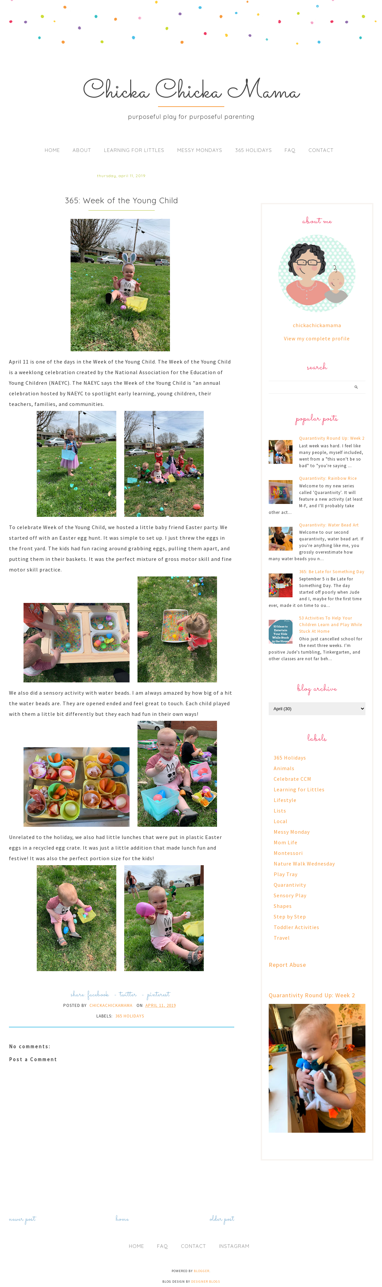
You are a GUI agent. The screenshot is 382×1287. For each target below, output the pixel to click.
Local (281, 821)
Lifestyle (285, 800)
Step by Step (290, 916)
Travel (282, 937)
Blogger (201, 1271)
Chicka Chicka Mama (191, 92)
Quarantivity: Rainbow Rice (328, 478)
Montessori (288, 853)
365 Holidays (253, 150)
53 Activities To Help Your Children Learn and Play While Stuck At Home (330, 624)
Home (52, 150)
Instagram (234, 1246)
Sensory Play (290, 895)
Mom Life (286, 842)
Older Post (222, 1219)
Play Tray (286, 874)
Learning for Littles (134, 150)
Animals (284, 768)
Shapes (283, 906)
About (82, 150)
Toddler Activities (296, 927)
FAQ (290, 150)
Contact (321, 150)
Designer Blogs (205, 1281)
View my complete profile (317, 338)
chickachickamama (317, 325)
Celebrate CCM (292, 778)
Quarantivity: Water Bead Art (329, 525)
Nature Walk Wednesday (304, 863)
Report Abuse (287, 964)
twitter (128, 994)
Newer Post (22, 1219)
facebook (98, 994)
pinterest (158, 994)
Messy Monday (292, 831)
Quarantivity (290, 884)
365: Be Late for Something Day (331, 571)
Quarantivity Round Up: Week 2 (331, 438)
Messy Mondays (199, 150)
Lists (280, 810)
